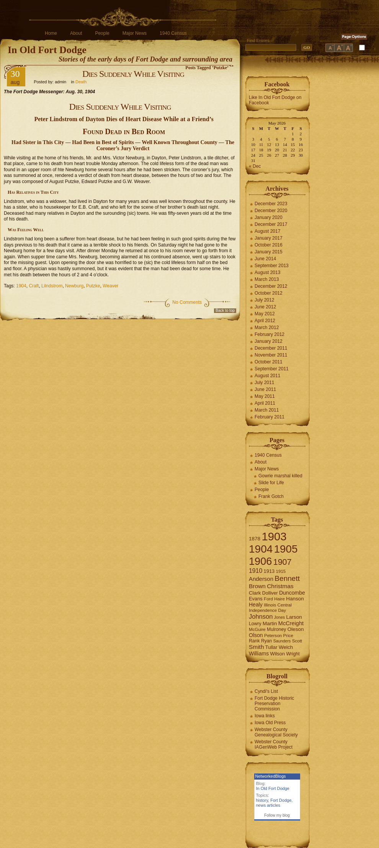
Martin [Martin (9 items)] (270, 623)
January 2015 (269, 252)
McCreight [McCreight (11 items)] (291, 623)
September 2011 (272, 368)
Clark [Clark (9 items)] (255, 593)
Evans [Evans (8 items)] (256, 599)
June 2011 (265, 389)
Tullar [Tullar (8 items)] (271, 647)
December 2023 (271, 203)
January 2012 (269, 341)
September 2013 (272, 265)
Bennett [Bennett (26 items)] (287, 578)
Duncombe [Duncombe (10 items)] (292, 593)
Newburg (74, 286)
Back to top (225, 310)
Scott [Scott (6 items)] (297, 641)
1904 (21, 286)
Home (51, 33)
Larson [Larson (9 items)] (294, 617)
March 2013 (267, 279)
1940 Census (173, 33)
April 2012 (265, 320)
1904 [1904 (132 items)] (261, 549)
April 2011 (265, 403)
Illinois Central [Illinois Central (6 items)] (278, 605)
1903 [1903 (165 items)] (273, 536)
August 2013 (267, 272)
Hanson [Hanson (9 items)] (295, 599)
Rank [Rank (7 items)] (254, 641)
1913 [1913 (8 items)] (269, 571)
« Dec (255, 166)
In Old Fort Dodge (47, 49)
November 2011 (271, 355)
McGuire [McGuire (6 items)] (257, 629)
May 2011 (265, 396)
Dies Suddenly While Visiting (133, 74)
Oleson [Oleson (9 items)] (296, 629)
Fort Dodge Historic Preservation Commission (274, 704)
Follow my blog (277, 815)
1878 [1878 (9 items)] (254, 539)
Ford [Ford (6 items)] (268, 599)
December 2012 (271, 286)
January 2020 (269, 217)
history (262, 800)
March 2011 (267, 410)
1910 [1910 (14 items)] (255, 570)
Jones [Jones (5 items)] (279, 617)
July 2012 (264, 300)
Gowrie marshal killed (280, 475)
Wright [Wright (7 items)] (292, 654)
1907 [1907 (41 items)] (282, 562)
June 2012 (265, 307)
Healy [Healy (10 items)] (256, 605)
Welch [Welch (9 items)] (286, 647)
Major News (135, 33)
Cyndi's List (266, 691)
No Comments (187, 302)
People (102, 33)
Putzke (93, 286)
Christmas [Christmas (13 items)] (280, 586)
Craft (34, 286)
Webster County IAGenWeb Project (273, 744)
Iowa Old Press (270, 722)
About (76, 33)
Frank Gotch (271, 496)
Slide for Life (271, 482)
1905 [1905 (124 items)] (286, 549)
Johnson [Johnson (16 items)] (261, 616)
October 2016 (269, 245)
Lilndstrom (51, 286)
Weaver (110, 286)
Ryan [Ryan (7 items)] (266, 641)
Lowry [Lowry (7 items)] (255, 623)
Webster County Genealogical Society (276, 732)
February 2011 (269, 417)
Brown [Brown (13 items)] (257, 586)
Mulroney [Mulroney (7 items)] (276, 629)
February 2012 (269, 334)
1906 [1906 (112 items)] (260, 561)
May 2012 (265, 313)
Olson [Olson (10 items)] (256, 635)
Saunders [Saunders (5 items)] (282, 641)
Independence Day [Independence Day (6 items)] (267, 610)
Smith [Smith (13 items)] (256, 647)
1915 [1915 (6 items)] (281, 571)
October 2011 (269, 362)
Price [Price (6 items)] (288, 635)
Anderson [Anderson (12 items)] (261, 579)
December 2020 (271, 210)
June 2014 (265, 258)
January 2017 (269, 238)
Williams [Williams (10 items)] (259, 653)
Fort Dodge (280, 800)
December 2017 (271, 224)
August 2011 (267, 375)
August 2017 (267, 231)
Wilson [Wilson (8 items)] (277, 654)
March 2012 (267, 327)
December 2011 (271, 348)
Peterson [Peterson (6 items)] (273, 635)
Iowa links (265, 715)
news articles (268, 805)
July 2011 (264, 382)
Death (81, 81)
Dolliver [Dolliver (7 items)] (270, 593)
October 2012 (269, 293)
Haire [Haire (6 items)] (279, 599)
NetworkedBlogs (270, 776)
